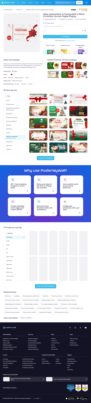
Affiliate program (7, 345)
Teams (53, 345)
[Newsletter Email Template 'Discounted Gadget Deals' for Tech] (83, 269)
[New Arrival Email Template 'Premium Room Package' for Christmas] (63, 243)
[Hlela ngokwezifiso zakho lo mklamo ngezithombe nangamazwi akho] (21, 32)
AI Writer (5, 365)
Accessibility (70, 363)
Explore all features (33, 349)
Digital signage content (48, 300)
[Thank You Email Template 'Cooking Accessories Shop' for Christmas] (43, 243)
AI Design (5, 359)
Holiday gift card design (11, 308)
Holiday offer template (45, 312)
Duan (15, 71)
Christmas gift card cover (61, 312)
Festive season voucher (29, 312)
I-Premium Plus (55, 343)
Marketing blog (74, 345)
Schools (53, 347)
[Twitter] (80, 327)
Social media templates (34, 343)
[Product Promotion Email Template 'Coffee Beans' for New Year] (73, 269)
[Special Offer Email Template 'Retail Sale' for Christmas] (33, 243)
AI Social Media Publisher (10, 361)
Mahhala (53, 338)
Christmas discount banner (12, 312)
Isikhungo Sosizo (72, 361)
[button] (37, 16)
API (68, 367)
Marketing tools (32, 347)
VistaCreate (45, 361)
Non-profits (54, 349)
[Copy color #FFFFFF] (9, 74)
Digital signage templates (31, 304)
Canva (43, 359)
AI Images (5, 367)
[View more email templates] (45, 286)
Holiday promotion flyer (60, 308)
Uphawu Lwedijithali (25, 318)
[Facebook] (70, 327)
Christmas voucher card (71, 296)
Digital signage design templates (66, 300)
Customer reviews (8, 349)
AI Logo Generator (27, 365)
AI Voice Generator (27, 361)
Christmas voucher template (31, 300)
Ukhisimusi (8, 296)
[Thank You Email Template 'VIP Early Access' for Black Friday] (43, 269)
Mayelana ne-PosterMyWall (10, 338)
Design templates (33, 338)
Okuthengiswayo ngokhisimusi (30, 296)
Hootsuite (58, 363)
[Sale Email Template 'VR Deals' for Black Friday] (63, 269)
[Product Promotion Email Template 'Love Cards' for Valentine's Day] (33, 269)
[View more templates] (45, 158)
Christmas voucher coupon (12, 300)
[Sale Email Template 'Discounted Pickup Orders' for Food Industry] (83, 243)
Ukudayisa (16, 296)
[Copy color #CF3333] (12, 74)
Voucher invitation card (76, 308)
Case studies (6, 343)
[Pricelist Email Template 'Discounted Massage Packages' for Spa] (53, 269)
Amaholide (45, 296)
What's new (6, 341)
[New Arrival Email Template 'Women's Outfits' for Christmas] (53, 243)
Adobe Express (46, 363)
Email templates (32, 341)
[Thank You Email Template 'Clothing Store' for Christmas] (73, 243)
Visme (57, 359)
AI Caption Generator (28, 367)
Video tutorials (74, 338)
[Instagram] (75, 327)
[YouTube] (85, 327)
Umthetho (70, 369)
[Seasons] (24, 233)
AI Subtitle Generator (28, 359)
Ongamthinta (70, 359)
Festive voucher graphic (27, 308)
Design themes (32, 345)
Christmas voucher (56, 296)
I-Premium (54, 341)
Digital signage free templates (13, 304)
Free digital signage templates (49, 304)
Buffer (57, 361)
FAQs (68, 365)
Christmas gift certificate (44, 308)
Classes (72, 341)
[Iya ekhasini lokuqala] (7, 2)
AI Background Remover (29, 363)
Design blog (73, 343)
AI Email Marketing (8, 363)
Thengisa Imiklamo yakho (10, 347)
